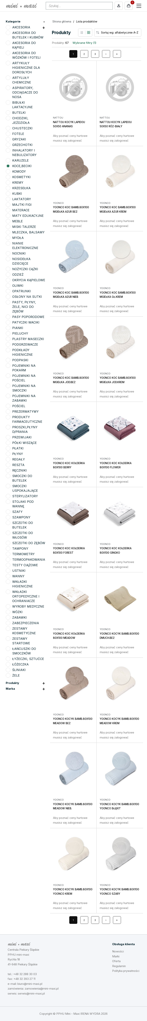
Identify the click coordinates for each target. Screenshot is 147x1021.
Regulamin (119, 966)
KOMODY (19, 171)
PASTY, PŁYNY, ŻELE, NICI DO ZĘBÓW (24, 306)
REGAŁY (18, 459)
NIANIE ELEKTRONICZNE (25, 245)
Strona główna (61, 21)
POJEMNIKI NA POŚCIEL (24, 378)
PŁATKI (18, 448)
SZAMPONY (21, 517)
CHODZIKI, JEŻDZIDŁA (21, 120)
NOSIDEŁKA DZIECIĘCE (21, 261)
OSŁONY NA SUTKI (27, 297)
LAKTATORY (21, 199)
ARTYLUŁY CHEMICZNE (21, 80)
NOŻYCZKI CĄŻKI (25, 269)
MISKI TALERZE (24, 227)
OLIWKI (17, 285)
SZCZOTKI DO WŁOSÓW (22, 535)
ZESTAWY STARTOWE (21, 641)
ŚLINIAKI (19, 670)
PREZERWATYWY (25, 411)
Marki (115, 956)
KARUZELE (20, 160)
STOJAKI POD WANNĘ (23, 504)
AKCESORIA (21, 27)
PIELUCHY (20, 333)
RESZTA (18, 465)
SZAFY (17, 512)
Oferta (116, 961)
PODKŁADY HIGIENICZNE (22, 352)
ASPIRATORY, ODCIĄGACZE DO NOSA (25, 92)
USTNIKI (18, 571)
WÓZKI (17, 612)
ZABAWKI (19, 617)
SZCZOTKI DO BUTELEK (22, 525)
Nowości (118, 951)
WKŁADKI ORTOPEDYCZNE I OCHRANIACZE (25, 596)
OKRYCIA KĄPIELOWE (28, 280)
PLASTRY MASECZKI (28, 339)
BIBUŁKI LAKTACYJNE (22, 105)
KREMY (17, 182)
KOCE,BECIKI (22, 166)
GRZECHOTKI (22, 145)
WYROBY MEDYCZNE (28, 606)
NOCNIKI (19, 253)
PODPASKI (20, 360)
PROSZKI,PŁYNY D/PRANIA (25, 429)
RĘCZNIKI (19, 470)
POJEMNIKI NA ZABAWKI (24, 398)
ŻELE (16, 675)
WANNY (18, 576)
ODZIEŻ (18, 274)
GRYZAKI (19, 139)
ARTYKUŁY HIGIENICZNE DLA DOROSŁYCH (26, 67)
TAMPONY (20, 548)
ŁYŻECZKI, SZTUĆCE (28, 659)
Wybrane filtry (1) (84, 43)
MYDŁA (18, 238)
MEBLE (17, 221)
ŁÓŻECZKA (20, 664)
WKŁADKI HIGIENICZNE (22, 584)
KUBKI (17, 193)
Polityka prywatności (125, 971)
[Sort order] (120, 32)
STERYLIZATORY (25, 496)
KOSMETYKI (21, 177)
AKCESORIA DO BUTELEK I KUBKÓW (27, 35)
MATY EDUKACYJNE (28, 216)
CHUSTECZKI (22, 128)
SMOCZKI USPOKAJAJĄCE (25, 488)
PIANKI (17, 328)
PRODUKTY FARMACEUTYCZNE (27, 419)
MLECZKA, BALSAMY (28, 232)
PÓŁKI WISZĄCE (24, 443)
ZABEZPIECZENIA (25, 623)
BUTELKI (19, 113)
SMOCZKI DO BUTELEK (22, 478)
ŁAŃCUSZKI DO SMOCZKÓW (24, 651)
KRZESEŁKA (21, 188)
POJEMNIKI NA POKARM (24, 368)
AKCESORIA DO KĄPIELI (24, 45)
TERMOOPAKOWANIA (28, 559)
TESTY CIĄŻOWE (25, 565)
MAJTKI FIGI (22, 205)
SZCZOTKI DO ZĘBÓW (28, 543)
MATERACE (20, 210)
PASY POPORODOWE (28, 317)
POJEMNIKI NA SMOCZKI (24, 388)
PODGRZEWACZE (25, 344)
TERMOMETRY (23, 554)
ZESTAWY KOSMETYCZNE (24, 631)
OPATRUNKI (21, 291)
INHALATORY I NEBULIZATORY (24, 152)
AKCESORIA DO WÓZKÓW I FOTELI (26, 55)
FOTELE (18, 134)
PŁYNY (17, 454)
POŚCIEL (18, 406)
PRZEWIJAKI (22, 437)
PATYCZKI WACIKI (25, 322)
